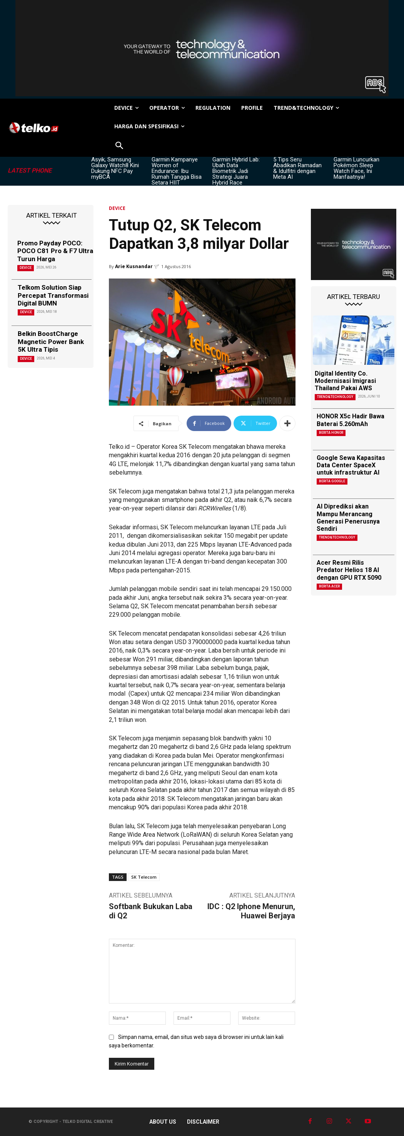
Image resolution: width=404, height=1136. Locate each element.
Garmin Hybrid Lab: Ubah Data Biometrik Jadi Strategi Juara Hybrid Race (236, 171)
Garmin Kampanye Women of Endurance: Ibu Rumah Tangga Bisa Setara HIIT (177, 171)
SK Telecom (144, 877)
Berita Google (332, 481)
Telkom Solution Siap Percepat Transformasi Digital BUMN (53, 295)
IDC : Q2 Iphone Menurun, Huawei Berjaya (251, 911)
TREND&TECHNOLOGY (335, 397)
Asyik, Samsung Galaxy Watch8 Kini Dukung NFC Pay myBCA (115, 168)
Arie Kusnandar (134, 266)
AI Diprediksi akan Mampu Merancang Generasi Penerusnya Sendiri (348, 517)
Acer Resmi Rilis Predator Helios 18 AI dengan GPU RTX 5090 (349, 570)
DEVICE (26, 268)
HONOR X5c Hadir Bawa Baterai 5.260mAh (350, 420)
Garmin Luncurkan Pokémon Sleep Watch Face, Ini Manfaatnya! (356, 168)
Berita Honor (331, 433)
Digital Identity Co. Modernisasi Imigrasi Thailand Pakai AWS (345, 381)
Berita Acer (329, 586)
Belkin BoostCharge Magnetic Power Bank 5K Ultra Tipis (51, 341)
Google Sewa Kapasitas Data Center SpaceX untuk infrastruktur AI (351, 465)
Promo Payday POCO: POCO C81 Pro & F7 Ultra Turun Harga (55, 251)
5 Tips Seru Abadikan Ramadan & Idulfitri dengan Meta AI (297, 168)
